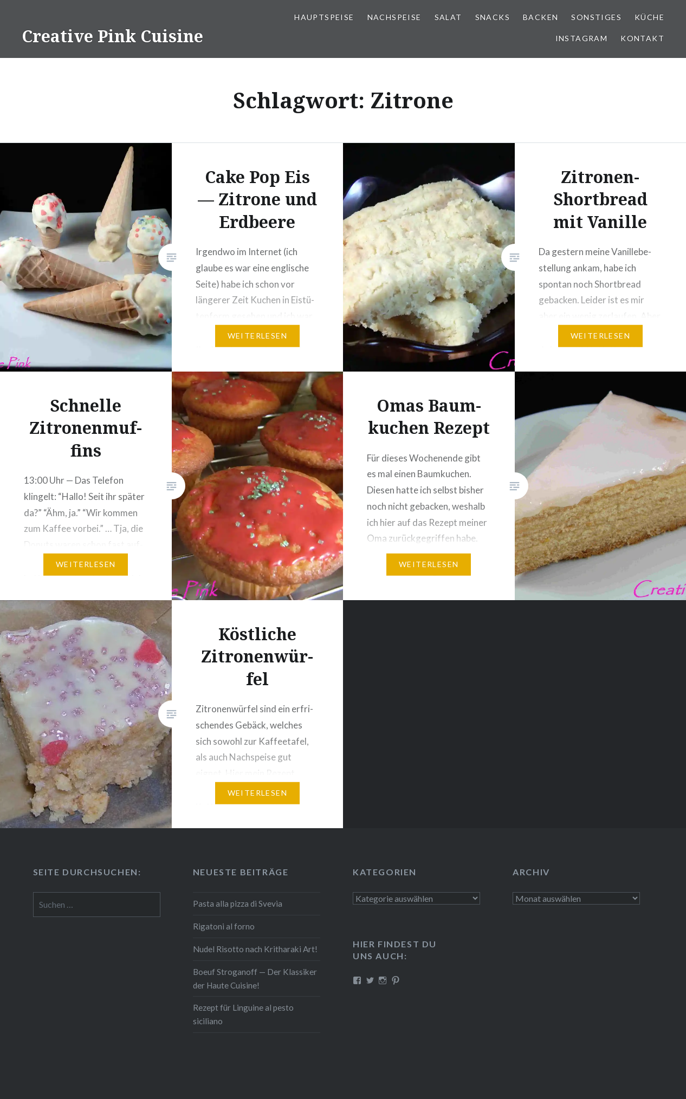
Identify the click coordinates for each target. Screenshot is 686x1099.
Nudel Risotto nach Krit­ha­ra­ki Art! (255, 949)
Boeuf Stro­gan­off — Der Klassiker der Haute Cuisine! (255, 978)
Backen (540, 17)
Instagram (581, 38)
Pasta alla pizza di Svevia (237, 903)
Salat (448, 17)
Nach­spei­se (394, 17)
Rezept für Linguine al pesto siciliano (243, 1014)
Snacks (492, 17)
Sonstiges (596, 17)
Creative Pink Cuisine (112, 36)
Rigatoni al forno (224, 926)
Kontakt (642, 38)
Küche (649, 17)
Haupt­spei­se (324, 17)
